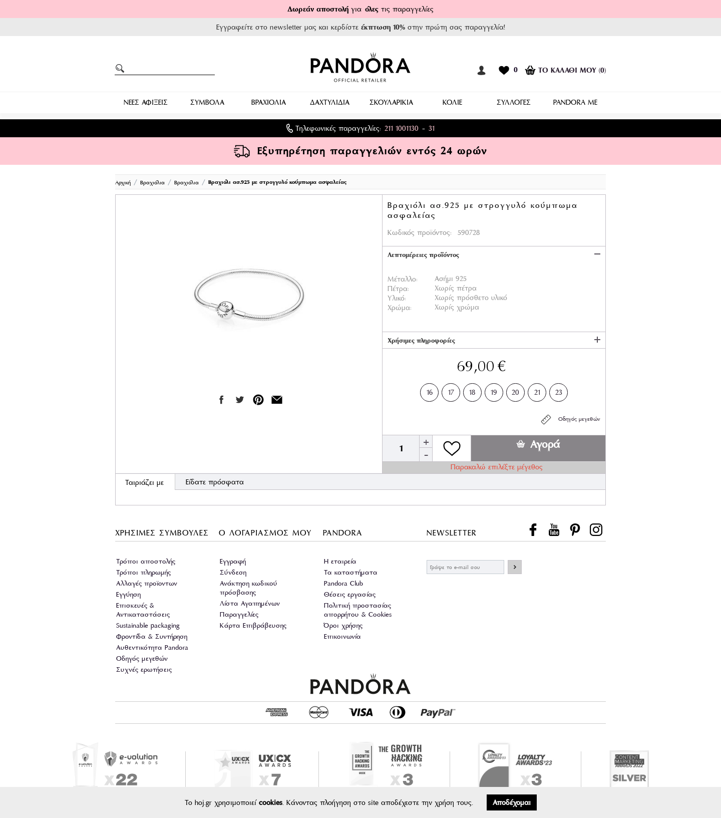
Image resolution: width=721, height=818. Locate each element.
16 (430, 390)
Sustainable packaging (148, 625)
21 (537, 390)
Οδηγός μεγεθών (570, 419)
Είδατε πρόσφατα (215, 481)
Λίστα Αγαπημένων (250, 603)
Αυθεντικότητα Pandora (152, 647)
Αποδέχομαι (512, 802)
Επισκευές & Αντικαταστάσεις (143, 610)
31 (432, 128)
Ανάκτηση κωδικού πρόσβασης (248, 588)
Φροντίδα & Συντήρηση (151, 636)
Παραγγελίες (239, 614)
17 (451, 390)
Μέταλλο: (403, 279)
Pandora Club (343, 583)
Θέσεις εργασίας (350, 594)
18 (472, 390)
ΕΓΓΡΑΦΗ (515, 567)
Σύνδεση (233, 572)
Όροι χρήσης (343, 625)
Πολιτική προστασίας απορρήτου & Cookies (358, 610)
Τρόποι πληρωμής (143, 572)
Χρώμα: (400, 307)
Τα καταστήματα (351, 572)
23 (558, 390)
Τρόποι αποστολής (145, 561)
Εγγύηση (128, 594)
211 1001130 (402, 128)
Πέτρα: (398, 288)
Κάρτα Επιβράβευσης (253, 625)
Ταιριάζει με (144, 482)
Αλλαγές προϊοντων (146, 583)
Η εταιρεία (340, 561)
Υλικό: (397, 298)
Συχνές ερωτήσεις (144, 669)
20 (515, 390)
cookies (270, 802)
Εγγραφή (233, 561)
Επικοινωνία (342, 636)
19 (494, 390)
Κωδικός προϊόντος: (420, 232)
